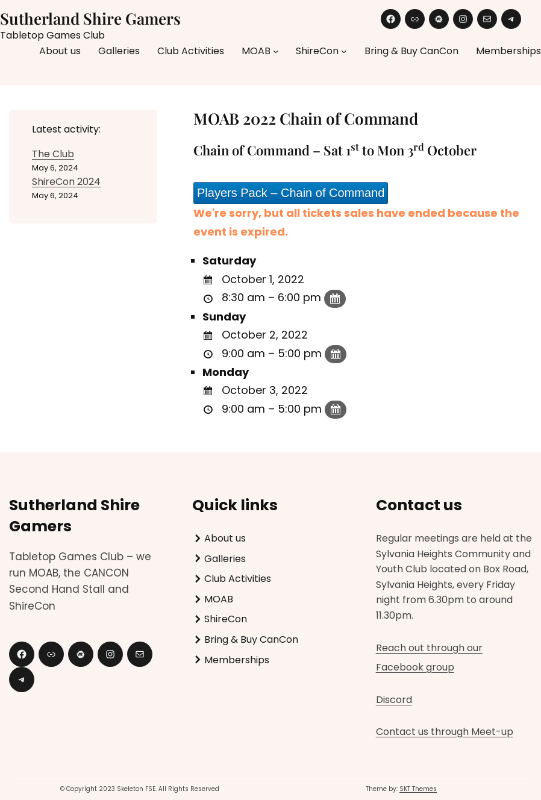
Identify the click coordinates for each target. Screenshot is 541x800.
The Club (53, 154)
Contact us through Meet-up (444, 732)
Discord (394, 700)
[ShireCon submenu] (344, 51)
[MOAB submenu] (276, 51)
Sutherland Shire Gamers (90, 18)
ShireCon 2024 (66, 182)
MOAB (256, 51)
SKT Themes (418, 788)
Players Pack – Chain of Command (290, 192)
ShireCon (317, 51)
